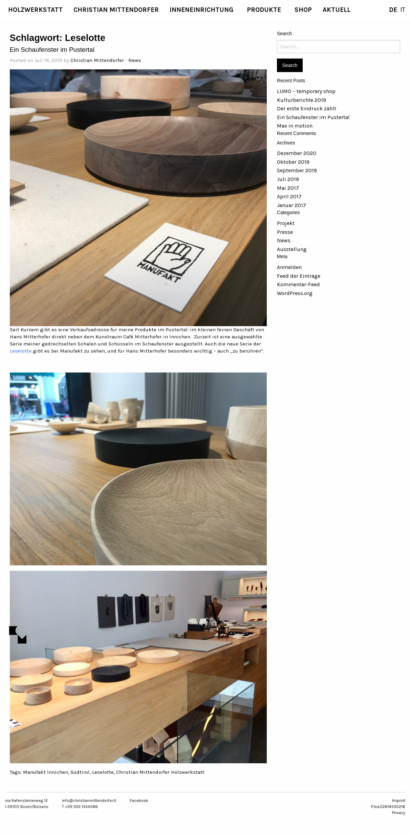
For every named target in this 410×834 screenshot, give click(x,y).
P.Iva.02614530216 (388, 806)
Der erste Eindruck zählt (306, 108)
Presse (285, 232)
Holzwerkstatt (35, 10)
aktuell (336, 10)
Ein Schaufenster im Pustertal (52, 49)
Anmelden (289, 267)
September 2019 (297, 170)
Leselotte (20, 351)
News (134, 60)
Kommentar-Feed (298, 284)
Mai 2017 (288, 188)
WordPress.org (294, 293)
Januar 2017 (291, 205)
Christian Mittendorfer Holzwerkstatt (160, 772)
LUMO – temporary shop (306, 91)
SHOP (303, 10)
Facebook (139, 800)
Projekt (286, 223)
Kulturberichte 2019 (301, 100)
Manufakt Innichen (45, 772)
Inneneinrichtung (201, 10)
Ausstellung (292, 249)
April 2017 (289, 196)
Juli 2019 (288, 179)
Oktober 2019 (293, 162)
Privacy (398, 812)
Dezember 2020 (296, 153)
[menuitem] (35, 10)
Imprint (398, 800)
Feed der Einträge (298, 276)
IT (402, 10)
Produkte (264, 10)
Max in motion (294, 125)
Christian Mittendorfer (116, 10)
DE (393, 10)
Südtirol (80, 772)
